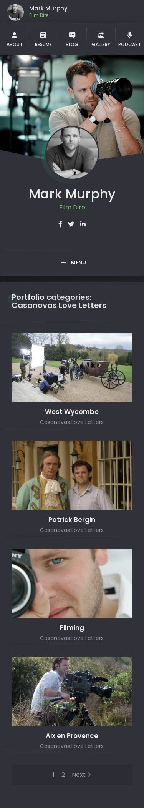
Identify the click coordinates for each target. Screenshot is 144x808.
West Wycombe (72, 411)
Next (79, 774)
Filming (72, 627)
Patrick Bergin (71, 519)
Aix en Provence (72, 736)
